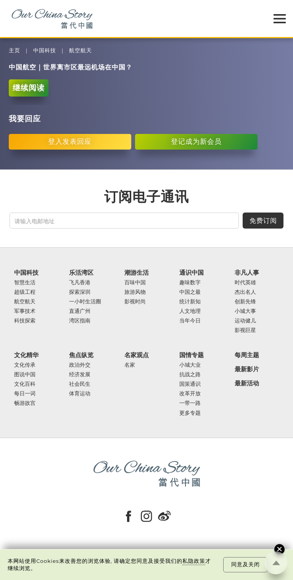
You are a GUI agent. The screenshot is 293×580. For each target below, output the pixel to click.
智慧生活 (24, 282)
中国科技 (44, 50)
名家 (129, 365)
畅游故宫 (24, 403)
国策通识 (190, 384)
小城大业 (190, 365)
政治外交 (79, 365)
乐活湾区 (81, 272)
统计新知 (190, 301)
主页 (14, 50)
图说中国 (24, 374)
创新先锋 (245, 301)
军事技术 (24, 311)
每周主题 (247, 355)
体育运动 (79, 393)
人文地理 (190, 311)
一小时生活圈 (85, 301)
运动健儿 (245, 321)
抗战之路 (190, 374)
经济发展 (79, 374)
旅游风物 (135, 292)
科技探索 (24, 321)
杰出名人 (245, 292)
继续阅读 (29, 87)
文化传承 (24, 365)
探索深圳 (79, 292)
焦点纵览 (81, 355)
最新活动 (247, 383)
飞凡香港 (79, 282)
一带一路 (190, 403)
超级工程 (24, 292)
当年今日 (190, 321)
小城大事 (245, 311)
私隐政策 (193, 561)
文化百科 (24, 384)
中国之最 (190, 292)
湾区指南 (79, 321)
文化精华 (26, 355)
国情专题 (191, 355)
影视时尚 (135, 301)
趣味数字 (190, 282)
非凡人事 (247, 272)
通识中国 (191, 272)
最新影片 (247, 369)
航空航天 (80, 50)
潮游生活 (136, 272)
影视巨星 (245, 330)
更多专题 (190, 413)
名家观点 (136, 355)
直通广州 (79, 311)
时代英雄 (245, 282)
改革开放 (190, 393)
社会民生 (79, 384)
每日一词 (24, 393)
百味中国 (135, 282)
